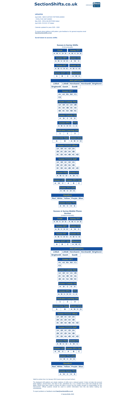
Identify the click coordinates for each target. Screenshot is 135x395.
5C (75, 111)
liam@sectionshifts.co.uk (43, 33)
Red (54, 198)
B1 (67, 94)
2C (59, 108)
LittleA (56, 84)
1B (63, 105)
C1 (75, 94)
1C (67, 105)
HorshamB (86, 84)
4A (75, 108)
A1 (59, 94)
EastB (74, 87)
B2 (71, 94)
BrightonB (56, 87)
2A (71, 105)
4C (63, 111)
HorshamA (75, 84)
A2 (63, 94)
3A (63, 108)
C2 (59, 97)
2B (75, 105)
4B (59, 111)
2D (65, 151)
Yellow (67, 198)
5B (71, 111)
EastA (65, 87)
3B (67, 108)
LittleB (65, 84)
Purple (74, 198)
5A (67, 111)
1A (59, 105)
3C (71, 108)
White (59, 198)
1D (69, 148)
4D (77, 154)
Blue (81, 198)
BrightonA (97, 84)
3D (61, 154)
